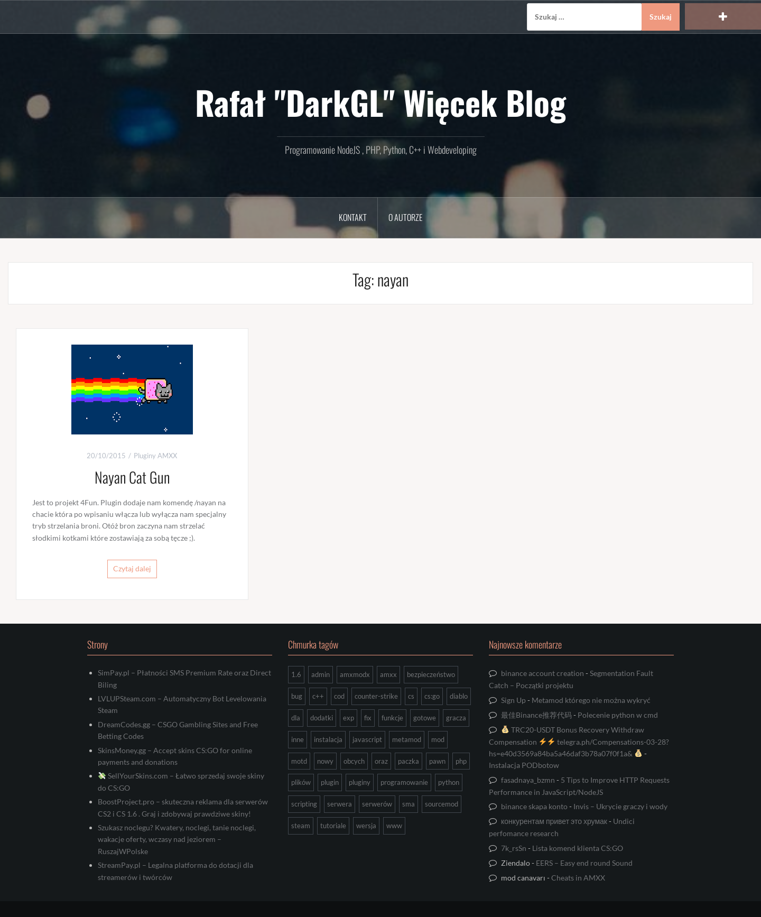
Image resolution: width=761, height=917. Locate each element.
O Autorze (405, 217)
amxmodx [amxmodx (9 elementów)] (355, 674)
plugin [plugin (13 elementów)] (330, 782)
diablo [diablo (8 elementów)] (459, 696)
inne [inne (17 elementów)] (297, 739)
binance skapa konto (534, 806)
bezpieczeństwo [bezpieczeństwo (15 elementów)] (431, 674)
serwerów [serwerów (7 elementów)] (377, 804)
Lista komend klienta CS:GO (577, 848)
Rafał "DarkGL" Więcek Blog (380, 102)
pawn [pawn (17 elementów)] (437, 761)
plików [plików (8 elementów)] (301, 782)
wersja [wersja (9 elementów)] (366, 825)
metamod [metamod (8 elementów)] (406, 739)
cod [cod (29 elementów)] (339, 696)
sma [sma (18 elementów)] (408, 804)
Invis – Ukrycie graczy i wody (620, 806)
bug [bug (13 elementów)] (296, 696)
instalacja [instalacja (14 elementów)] (328, 739)
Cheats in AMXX (578, 877)
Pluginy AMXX (155, 455)
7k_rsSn (513, 848)
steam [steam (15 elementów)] (300, 825)
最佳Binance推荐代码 (536, 714)
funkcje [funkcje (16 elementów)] (392, 718)
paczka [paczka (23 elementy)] (408, 761)
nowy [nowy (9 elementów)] (325, 761)
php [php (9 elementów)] (461, 761)
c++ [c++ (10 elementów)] (318, 696)
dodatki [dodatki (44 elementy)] (321, 718)
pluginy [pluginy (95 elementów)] (359, 782)
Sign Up (513, 700)
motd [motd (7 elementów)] (299, 761)
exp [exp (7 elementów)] (348, 718)
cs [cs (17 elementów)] (411, 696)
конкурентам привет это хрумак (554, 821)
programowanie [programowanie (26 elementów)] (404, 782)
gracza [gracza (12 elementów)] (456, 718)
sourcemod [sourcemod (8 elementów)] (441, 804)
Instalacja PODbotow (524, 765)
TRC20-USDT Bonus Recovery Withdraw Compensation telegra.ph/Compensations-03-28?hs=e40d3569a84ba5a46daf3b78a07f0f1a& (579, 741)
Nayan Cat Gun (132, 477)
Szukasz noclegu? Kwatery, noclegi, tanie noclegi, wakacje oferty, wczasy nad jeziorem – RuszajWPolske (177, 839)
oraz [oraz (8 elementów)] (381, 761)
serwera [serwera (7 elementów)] (339, 804)
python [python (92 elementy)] (448, 782)
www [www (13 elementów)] (394, 825)
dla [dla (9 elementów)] (295, 718)
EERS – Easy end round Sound (584, 862)
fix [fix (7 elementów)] (368, 718)
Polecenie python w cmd (618, 714)
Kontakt (353, 217)
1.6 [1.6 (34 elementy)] (296, 674)
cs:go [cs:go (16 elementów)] (432, 696)
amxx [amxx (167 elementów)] (388, 674)
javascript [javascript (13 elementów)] (367, 739)
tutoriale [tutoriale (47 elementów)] (333, 825)
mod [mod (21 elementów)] (437, 739)
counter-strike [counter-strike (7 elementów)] (376, 696)
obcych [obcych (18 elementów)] (354, 761)
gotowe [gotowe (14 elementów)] (424, 718)
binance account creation (542, 673)
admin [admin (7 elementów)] (320, 674)
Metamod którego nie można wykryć (591, 700)
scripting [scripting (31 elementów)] (304, 804)
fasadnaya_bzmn (528, 779)
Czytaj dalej (132, 568)
